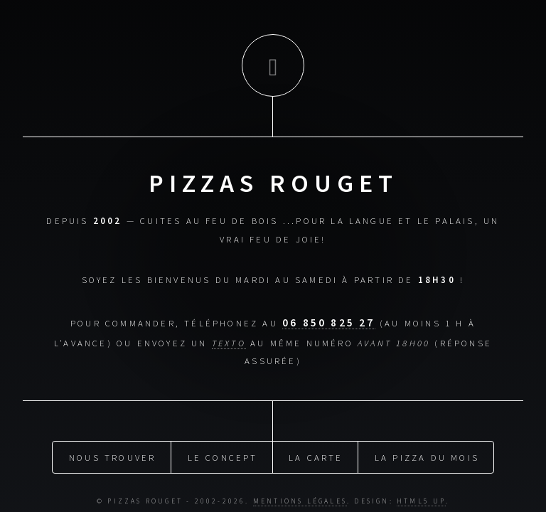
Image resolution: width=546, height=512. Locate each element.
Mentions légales (300, 499)
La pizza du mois (427, 455)
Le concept (223, 455)
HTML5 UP (421, 499)
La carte (316, 455)
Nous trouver (112, 455)
